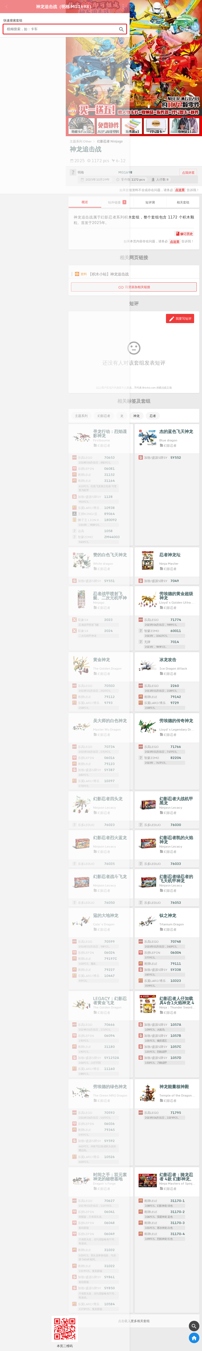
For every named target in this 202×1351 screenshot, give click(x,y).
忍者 (153, 415)
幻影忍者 (104, 415)
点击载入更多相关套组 (134, 1320)
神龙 (136, 415)
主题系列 (81, 415)
